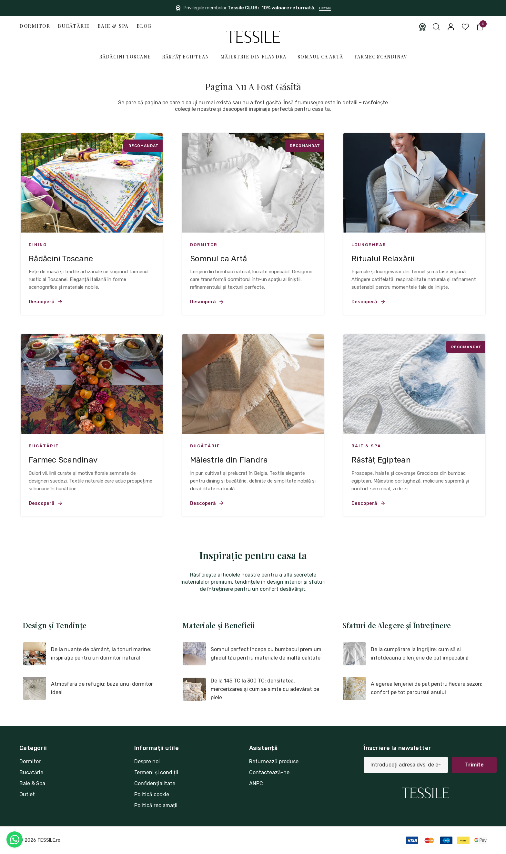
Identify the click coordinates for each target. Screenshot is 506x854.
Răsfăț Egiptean (185, 57)
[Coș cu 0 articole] (479, 26)
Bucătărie (74, 26)
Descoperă (46, 302)
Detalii (325, 8)
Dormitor (34, 26)
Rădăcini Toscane (125, 57)
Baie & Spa (113, 26)
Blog (144, 26)
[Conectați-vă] (450, 26)
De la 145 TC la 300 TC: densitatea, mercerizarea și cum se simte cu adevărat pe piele (265, 689)
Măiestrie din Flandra (253, 57)
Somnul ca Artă (320, 57)
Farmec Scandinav (380, 57)
